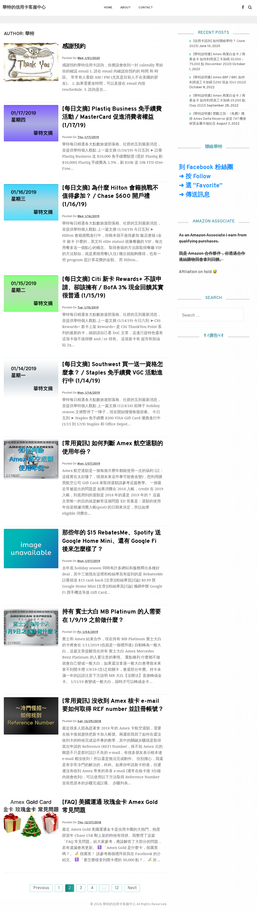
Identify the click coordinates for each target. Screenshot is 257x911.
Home (108, 8)
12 (117, 888)
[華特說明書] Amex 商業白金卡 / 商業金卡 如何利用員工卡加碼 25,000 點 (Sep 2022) (217, 101)
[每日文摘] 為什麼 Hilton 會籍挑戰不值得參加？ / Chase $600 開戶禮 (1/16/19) (110, 196)
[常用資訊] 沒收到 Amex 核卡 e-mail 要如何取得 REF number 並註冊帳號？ (113, 705)
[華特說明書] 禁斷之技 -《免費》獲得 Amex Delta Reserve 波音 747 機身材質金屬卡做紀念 (217, 119)
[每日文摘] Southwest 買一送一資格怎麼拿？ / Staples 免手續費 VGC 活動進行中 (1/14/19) (112, 373)
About (125, 8)
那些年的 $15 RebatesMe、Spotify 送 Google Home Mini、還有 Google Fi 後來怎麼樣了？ (111, 541)
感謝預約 (73, 46)
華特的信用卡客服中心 (24, 7)
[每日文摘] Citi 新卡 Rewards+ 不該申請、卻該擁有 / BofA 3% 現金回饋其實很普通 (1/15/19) (112, 288)
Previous (41, 888)
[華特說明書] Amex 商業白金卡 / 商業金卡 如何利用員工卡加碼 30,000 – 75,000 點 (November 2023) (217, 59)
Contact (146, 8)
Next (132, 888)
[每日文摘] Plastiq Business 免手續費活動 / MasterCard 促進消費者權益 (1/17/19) (112, 117)
